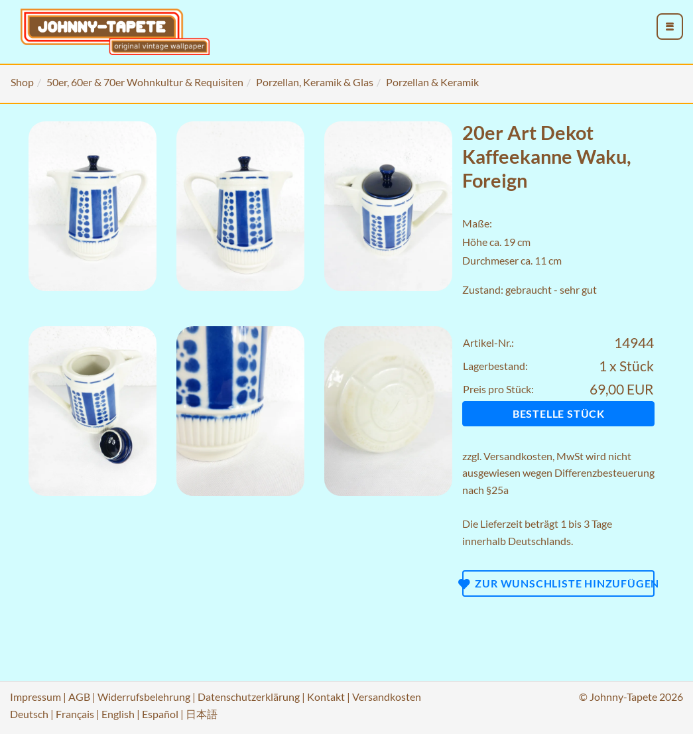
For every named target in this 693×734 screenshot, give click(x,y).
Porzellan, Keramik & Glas (314, 82)
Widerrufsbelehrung (143, 696)
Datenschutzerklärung (249, 696)
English (118, 713)
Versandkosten (517, 456)
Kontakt (326, 696)
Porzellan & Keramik (432, 82)
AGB (79, 696)
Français (75, 713)
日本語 (202, 713)
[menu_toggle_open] (670, 26)
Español (160, 713)
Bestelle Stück (559, 413)
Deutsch (29, 713)
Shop (22, 82)
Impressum (35, 696)
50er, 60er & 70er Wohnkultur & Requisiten (144, 82)
